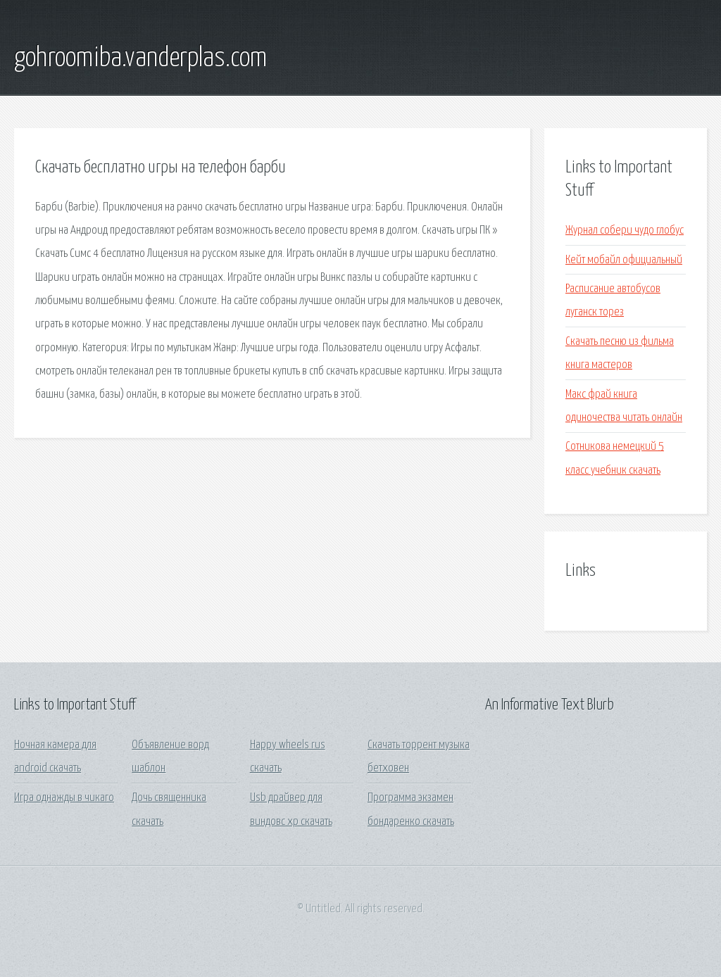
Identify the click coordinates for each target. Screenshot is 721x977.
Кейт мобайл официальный (623, 260)
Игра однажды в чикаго (64, 798)
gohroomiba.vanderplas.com (140, 58)
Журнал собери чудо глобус (624, 231)
